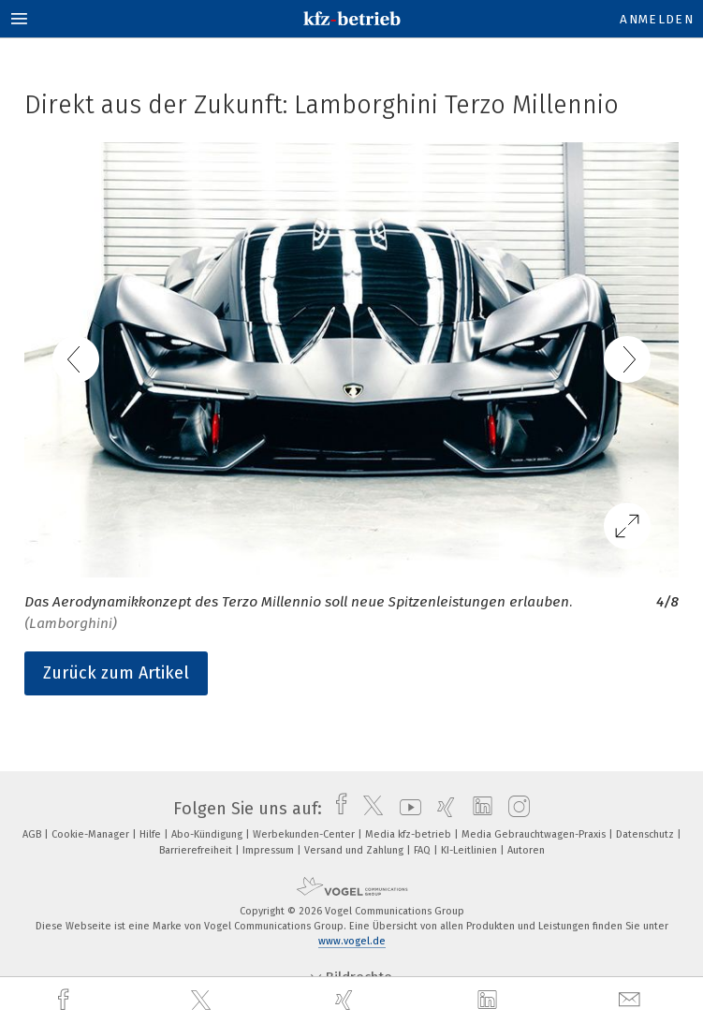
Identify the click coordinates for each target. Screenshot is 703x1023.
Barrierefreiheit (197, 850)
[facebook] (65, 1000)
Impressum (269, 850)
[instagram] (514, 808)
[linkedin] (490, 1000)
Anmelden (657, 19)
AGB (33, 834)
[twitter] (203, 1000)
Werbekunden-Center (305, 834)
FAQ (423, 850)
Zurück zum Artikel (116, 673)
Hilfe (151, 834)
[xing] (346, 1000)
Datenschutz (646, 834)
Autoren (526, 850)
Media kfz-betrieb (409, 834)
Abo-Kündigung (208, 834)
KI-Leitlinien (470, 850)
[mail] (632, 1000)
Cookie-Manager (91, 834)
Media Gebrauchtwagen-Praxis (534, 834)
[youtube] (405, 808)
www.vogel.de (352, 941)
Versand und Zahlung (355, 850)
